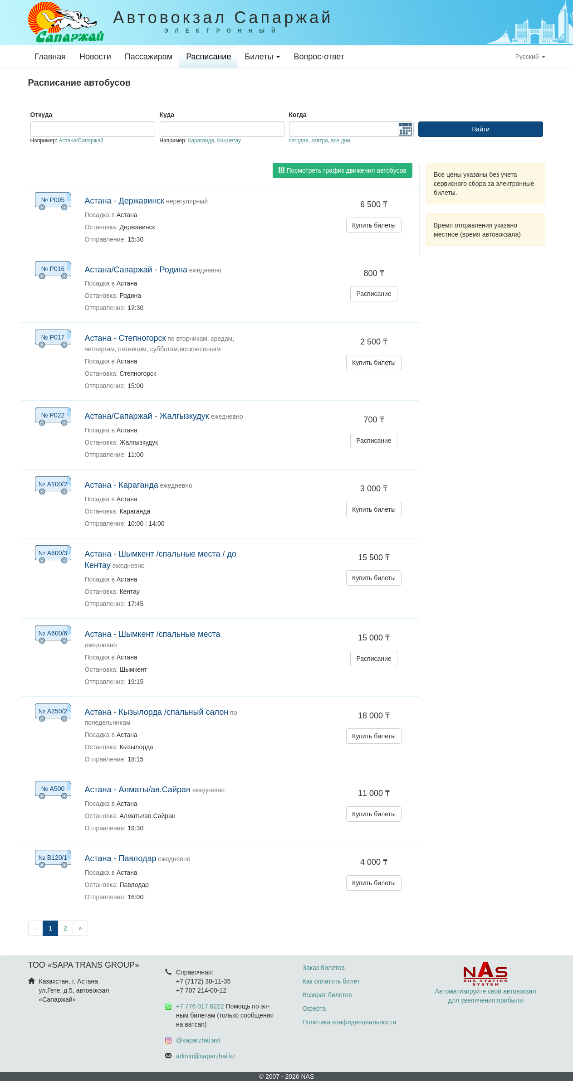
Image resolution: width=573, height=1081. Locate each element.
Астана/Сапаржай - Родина (136, 269)
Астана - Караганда (121, 485)
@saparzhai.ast (198, 1040)
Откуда (41, 114)
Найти (480, 129)
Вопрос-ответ (319, 56)
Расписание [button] (373, 293)
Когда (298, 114)
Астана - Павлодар (121, 858)
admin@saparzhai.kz (205, 1056)
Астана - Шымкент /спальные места (152, 634)
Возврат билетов (327, 995)
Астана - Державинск (125, 200)
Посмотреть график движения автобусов (342, 170)
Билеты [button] (262, 56)
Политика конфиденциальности (350, 1022)
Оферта (314, 1008)
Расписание (208, 56)
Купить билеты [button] (374, 225)
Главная (50, 56)
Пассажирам (148, 56)
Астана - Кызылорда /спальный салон (157, 712)
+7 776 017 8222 (200, 1006)
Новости (95, 56)
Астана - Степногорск (125, 338)
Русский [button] (530, 56)
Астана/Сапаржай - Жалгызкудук (147, 416)
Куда (167, 114)
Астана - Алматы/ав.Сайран (138, 789)
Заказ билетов (324, 967)
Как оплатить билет (331, 981)
